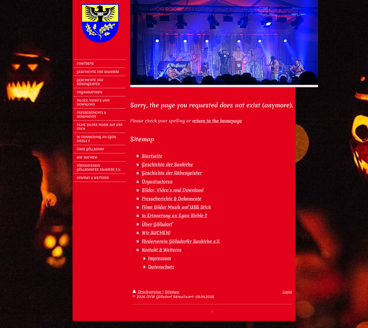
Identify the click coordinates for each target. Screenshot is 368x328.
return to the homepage (217, 121)
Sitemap (172, 291)
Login (287, 291)
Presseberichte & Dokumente (171, 199)
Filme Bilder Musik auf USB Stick (176, 207)
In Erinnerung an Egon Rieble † (174, 215)
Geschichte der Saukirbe (167, 164)
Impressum (159, 258)
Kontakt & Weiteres (161, 250)
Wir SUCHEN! (156, 233)
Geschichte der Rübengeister (172, 173)
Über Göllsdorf (157, 224)
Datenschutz (161, 267)
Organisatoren (157, 181)
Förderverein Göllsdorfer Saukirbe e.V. (181, 241)
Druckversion (147, 291)
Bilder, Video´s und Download (172, 190)
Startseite (152, 156)
